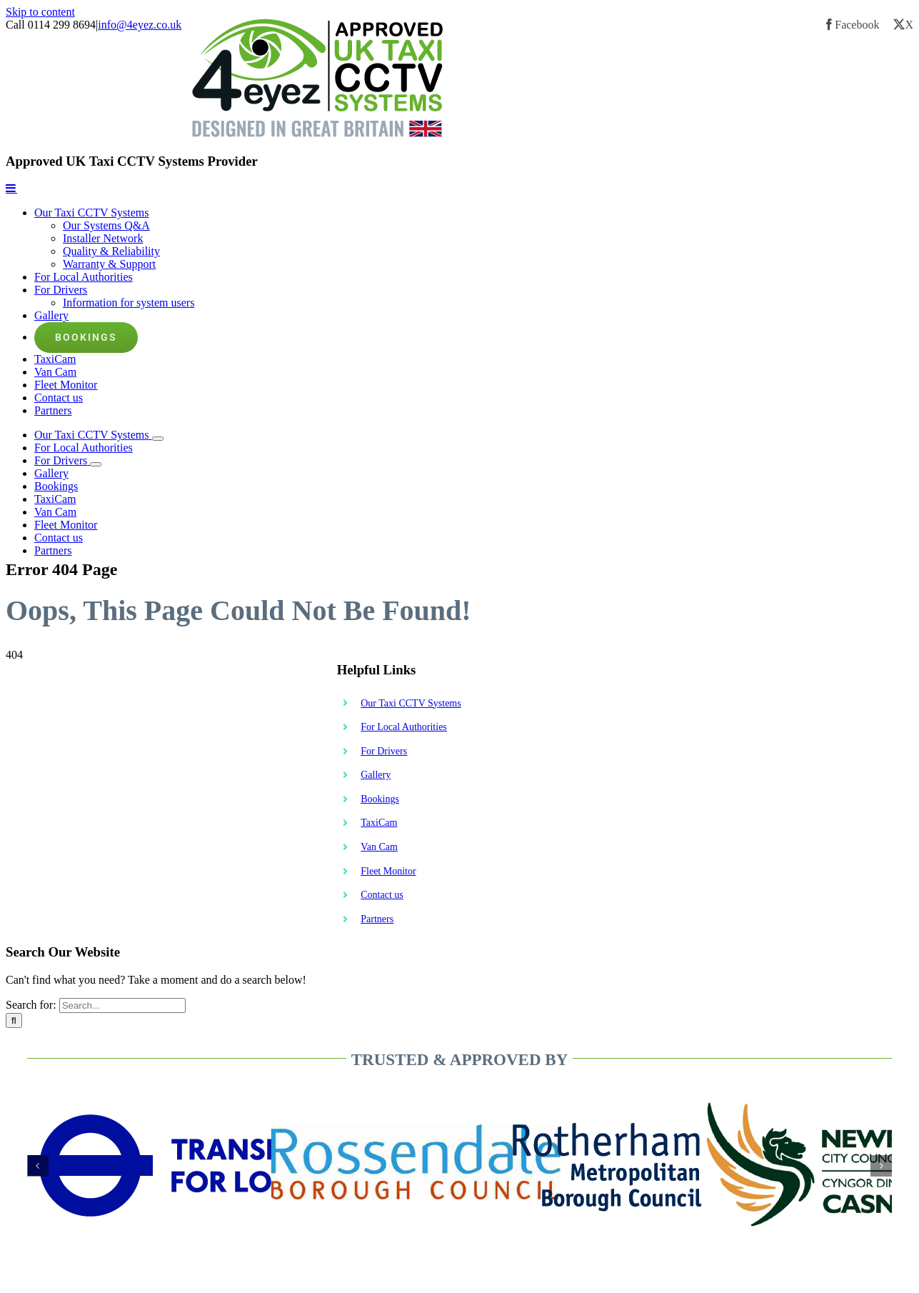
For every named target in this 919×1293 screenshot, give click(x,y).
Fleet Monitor (388, 871)
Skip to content (40, 12)
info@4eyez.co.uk (139, 25)
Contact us (382, 894)
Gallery (376, 774)
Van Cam (379, 847)
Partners (377, 919)
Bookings (380, 799)
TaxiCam (379, 822)
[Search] (14, 1020)
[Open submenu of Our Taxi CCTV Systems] (158, 438)
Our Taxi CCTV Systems (411, 703)
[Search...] (122, 1005)
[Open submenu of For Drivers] (95, 464)
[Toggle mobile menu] (11, 188)
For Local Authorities (404, 727)
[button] (38, 1166)
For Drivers (384, 751)
